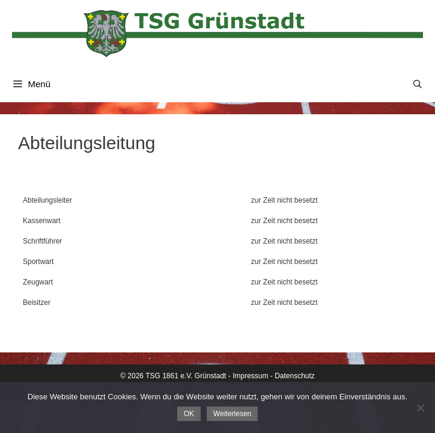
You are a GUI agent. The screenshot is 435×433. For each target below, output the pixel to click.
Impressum (250, 376)
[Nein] (420, 408)
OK (189, 414)
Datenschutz (295, 376)
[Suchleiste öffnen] (417, 84)
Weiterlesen (232, 414)
